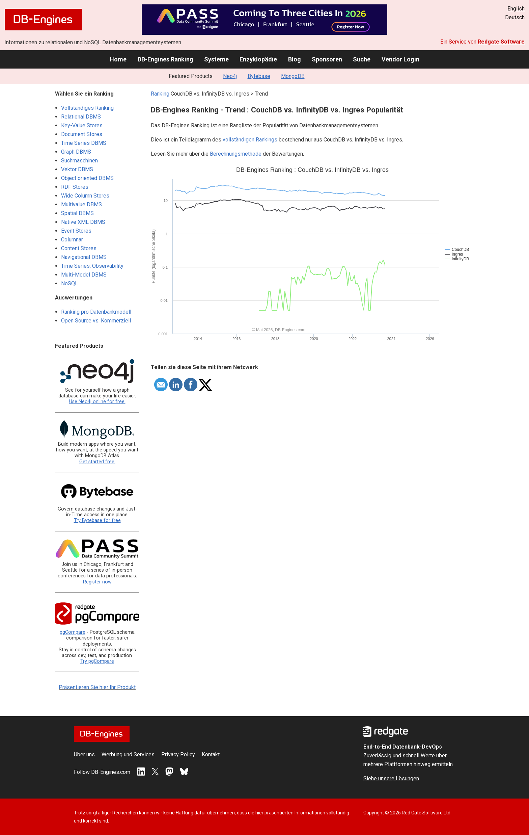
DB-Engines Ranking (165, 59)
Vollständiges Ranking (87, 108)
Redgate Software (501, 41)
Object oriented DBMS (87, 178)
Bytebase (259, 76)
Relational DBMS (81, 116)
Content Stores (78, 248)
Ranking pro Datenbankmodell (96, 312)
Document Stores (81, 134)
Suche (361, 59)
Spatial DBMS (77, 213)
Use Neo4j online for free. (97, 402)
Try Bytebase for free (97, 520)
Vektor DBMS (77, 169)
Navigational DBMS (84, 257)
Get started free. (97, 462)
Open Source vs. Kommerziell (96, 320)
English (516, 8)
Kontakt (211, 754)
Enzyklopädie (258, 59)
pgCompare (72, 632)
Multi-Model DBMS (84, 274)
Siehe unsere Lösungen (391, 778)
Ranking (160, 93)
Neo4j (230, 76)
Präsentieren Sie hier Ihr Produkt (97, 687)
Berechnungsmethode (235, 154)
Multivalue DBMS (81, 204)
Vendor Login (400, 59)
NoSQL (69, 283)
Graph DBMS (76, 152)
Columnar (72, 239)
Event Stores (76, 231)
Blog (294, 59)
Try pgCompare (97, 661)
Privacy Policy (178, 754)
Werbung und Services (128, 754)
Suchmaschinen (79, 160)
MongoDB (293, 76)
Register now (97, 582)
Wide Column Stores (85, 195)
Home (118, 59)
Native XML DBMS (83, 222)
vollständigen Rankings (250, 139)
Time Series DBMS (83, 143)
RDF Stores (74, 187)
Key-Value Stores (82, 125)
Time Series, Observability (92, 266)
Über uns (84, 754)
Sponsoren (327, 59)
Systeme (216, 59)
